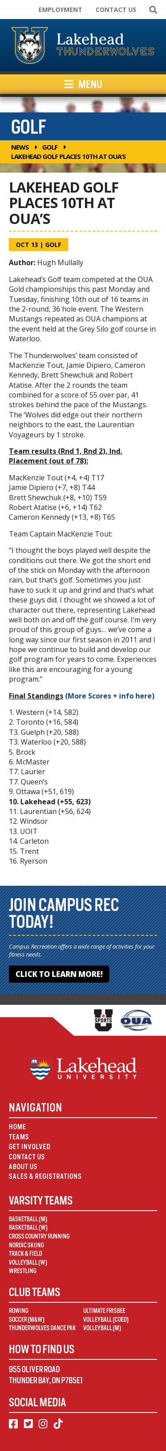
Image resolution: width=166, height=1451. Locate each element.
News (20, 147)
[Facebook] (13, 1424)
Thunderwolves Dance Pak (42, 1327)
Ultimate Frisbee (104, 1310)
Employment (60, 9)
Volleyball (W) (28, 1262)
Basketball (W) (28, 1227)
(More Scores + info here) (109, 696)
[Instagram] (43, 1424)
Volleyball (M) (102, 1327)
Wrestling (22, 1270)
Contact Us (116, 9)
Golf (50, 147)
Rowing (18, 1310)
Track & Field (25, 1253)
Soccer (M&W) (26, 1319)
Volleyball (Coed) (105, 1319)
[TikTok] (58, 1424)
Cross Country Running (39, 1236)
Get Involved (29, 1146)
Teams (19, 1137)
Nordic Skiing (26, 1245)
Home (17, 1127)
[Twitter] (28, 1424)
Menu (83, 84)
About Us (23, 1166)
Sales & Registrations (45, 1176)
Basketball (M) (28, 1219)
